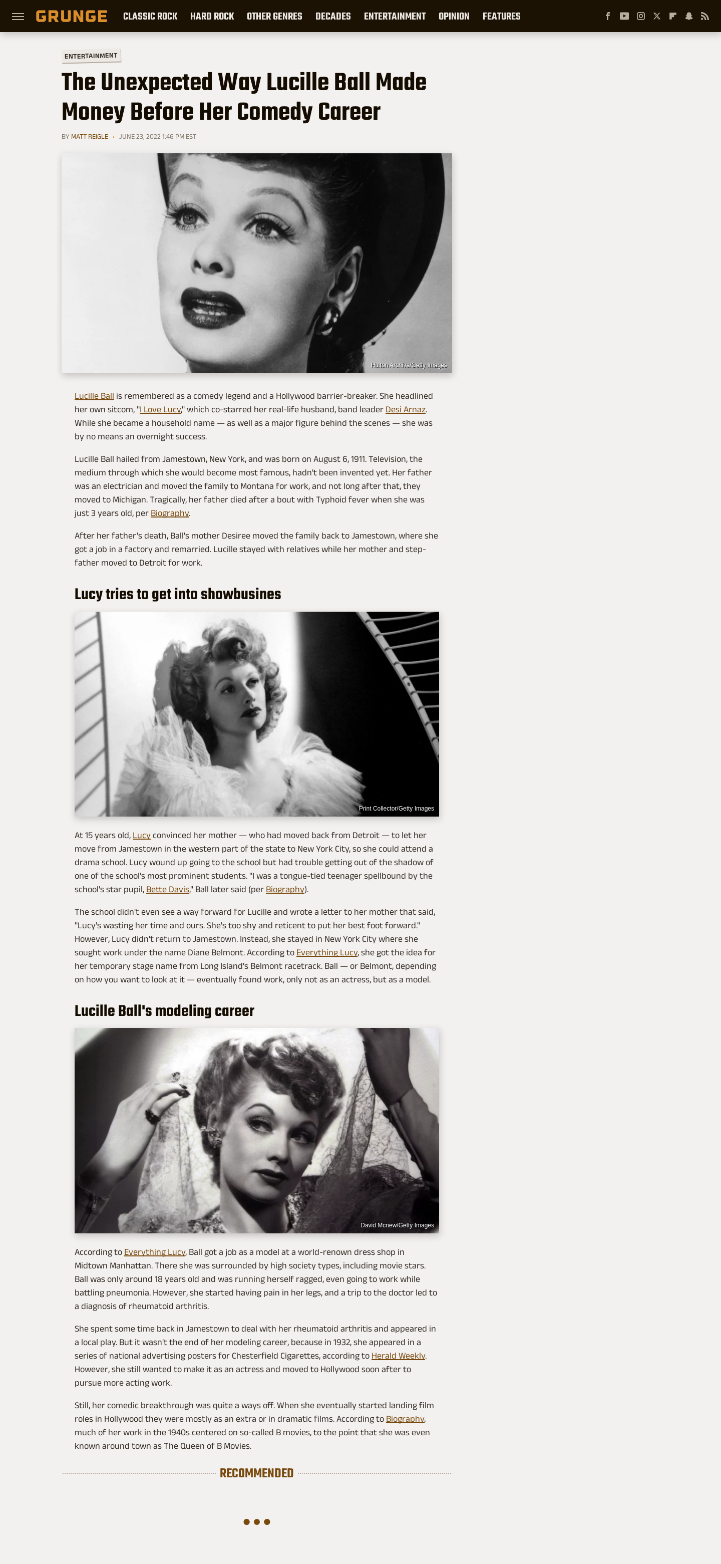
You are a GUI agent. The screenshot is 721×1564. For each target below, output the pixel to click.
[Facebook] (608, 16)
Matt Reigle (89, 136)
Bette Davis (167, 889)
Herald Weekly (398, 1356)
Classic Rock (150, 16)
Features (502, 16)
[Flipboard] (673, 16)
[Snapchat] (689, 16)
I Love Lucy (160, 409)
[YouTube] (624, 16)
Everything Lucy (326, 952)
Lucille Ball (94, 396)
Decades (333, 16)
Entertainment (395, 16)
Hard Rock (212, 16)
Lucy (142, 835)
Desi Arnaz (406, 409)
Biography (170, 513)
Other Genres (274, 16)
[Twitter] (657, 16)
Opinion (454, 16)
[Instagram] (641, 16)
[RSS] (705, 16)
